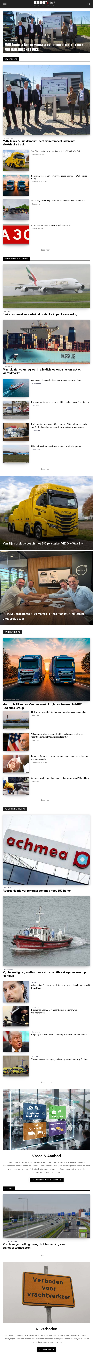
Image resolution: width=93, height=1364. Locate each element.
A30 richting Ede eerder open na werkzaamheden (51, 225)
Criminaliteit (36, 430)
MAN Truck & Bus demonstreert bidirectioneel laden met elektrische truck (44, 47)
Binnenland (36, 1057)
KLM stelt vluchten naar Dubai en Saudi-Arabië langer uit (56, 446)
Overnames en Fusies (39, 182)
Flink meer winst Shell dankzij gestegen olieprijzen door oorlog (58, 712)
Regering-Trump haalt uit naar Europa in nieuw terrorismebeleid (59, 1034)
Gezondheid (8, 969)
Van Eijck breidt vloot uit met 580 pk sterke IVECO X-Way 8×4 (55, 151)
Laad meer (46, 250)
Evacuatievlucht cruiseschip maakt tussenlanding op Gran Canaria (60, 402)
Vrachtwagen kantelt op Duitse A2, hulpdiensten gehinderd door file (58, 200)
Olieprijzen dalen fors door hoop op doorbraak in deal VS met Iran (60, 778)
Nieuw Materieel (38, 155)
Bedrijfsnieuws (12, 40)
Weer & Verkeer (37, 229)
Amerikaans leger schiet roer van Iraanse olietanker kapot (56, 380)
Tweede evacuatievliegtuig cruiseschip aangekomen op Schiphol (59, 1059)
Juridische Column (10, 1241)
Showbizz (35, 983)
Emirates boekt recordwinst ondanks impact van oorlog (40, 314)
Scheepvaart (8, 367)
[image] (46, 1119)
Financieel (35, 715)
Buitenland (36, 1032)
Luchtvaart (7, 311)
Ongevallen (36, 204)
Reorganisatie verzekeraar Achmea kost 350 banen (37, 890)
